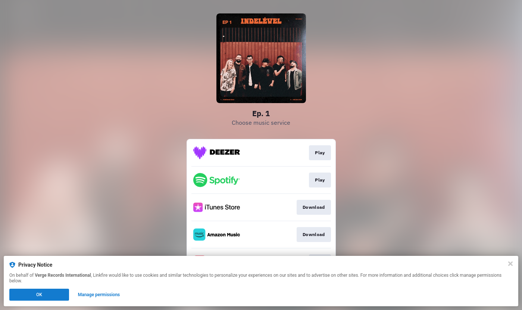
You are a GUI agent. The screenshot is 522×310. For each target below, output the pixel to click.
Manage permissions (99, 294)
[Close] (510, 264)
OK (39, 294)
